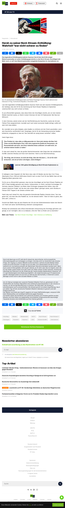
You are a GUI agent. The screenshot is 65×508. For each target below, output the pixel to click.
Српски (49, 499)
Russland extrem (32, 449)
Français (42, 499)
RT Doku (32, 452)
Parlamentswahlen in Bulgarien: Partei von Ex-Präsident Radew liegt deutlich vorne (30, 394)
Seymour (24, 319)
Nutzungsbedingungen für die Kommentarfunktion (33, 471)
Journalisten (32, 476)
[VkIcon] (31, 489)
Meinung (32, 423)
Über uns (32, 468)
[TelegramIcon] (28, 489)
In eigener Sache (32, 473)
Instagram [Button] (32, 410)
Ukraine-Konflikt (42, 319)
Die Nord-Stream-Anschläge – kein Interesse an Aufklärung (33, 215)
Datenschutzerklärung (32, 463)
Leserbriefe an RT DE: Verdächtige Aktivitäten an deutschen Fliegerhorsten (34, 388)
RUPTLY (32, 433)
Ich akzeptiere (15, 354)
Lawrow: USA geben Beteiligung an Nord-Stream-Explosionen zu (36, 165)
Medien (15, 316)
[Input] (32, 349)
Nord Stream (42, 316)
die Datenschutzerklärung (19, 354)
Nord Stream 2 (54, 316)
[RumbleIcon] (34, 489)
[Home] (5, 3)
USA (32, 319)
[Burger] (61, 3)
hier (30, 505)
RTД (32, 430)
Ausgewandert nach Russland (32, 446)
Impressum (32, 460)
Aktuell (32, 418)
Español (35, 499)
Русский (22, 499)
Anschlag (5, 316)
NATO (33, 316)
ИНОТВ (32, 428)
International (54, 319)
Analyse (32, 420)
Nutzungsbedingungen (32, 465)
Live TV (13, 3)
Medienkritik (24, 316)
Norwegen (6, 319)
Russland (15, 319)
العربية (28, 499)
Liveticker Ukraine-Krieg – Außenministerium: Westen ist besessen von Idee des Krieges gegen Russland (31, 368)
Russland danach (32, 444)
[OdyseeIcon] (37, 489)
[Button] (60, 350)
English (16, 499)
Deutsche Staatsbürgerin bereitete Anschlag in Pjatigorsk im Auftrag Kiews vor (29, 375)
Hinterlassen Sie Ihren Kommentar (32, 327)
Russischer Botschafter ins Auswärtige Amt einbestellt (20, 382)
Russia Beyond (32, 436)
